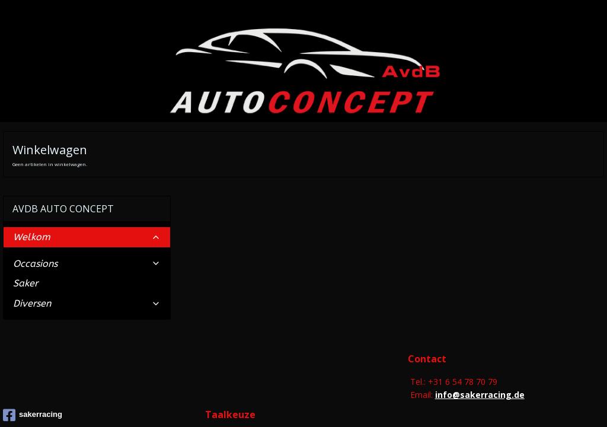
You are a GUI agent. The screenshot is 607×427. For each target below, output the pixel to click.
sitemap (271, 404)
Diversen (87, 238)
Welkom (87, 173)
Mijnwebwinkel (445, 404)
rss (296, 404)
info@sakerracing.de (480, 330)
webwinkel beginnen (341, 404)
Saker (25, 219)
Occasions (87, 199)
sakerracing (32, 350)
